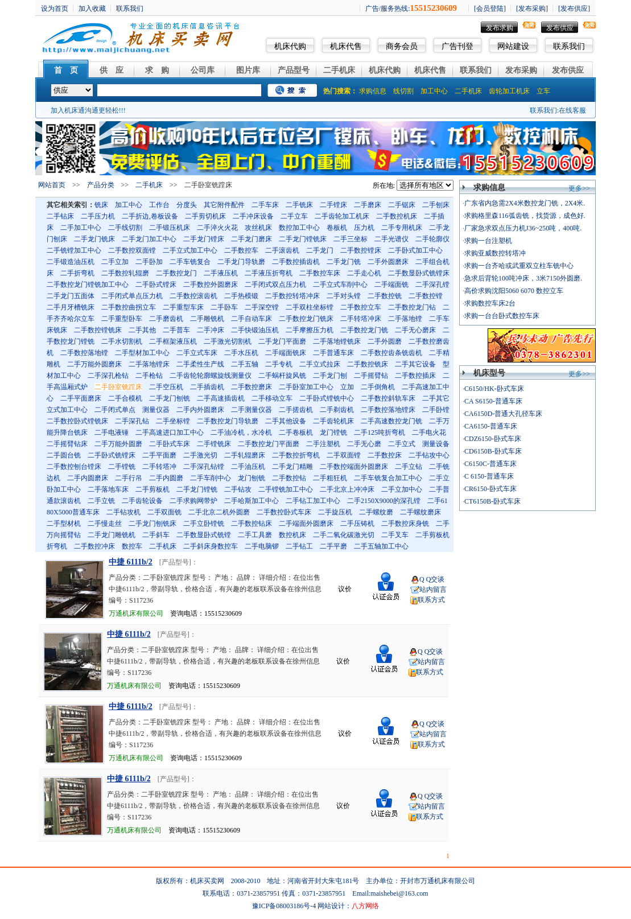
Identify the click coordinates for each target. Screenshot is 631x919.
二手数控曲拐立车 (128, 307)
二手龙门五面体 (70, 296)
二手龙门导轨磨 (241, 262)
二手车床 (265, 205)
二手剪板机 (152, 489)
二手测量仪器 (251, 410)
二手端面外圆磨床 (306, 524)
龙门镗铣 (333, 432)
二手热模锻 (241, 296)
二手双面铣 (164, 512)
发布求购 (499, 28)
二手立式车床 (196, 353)
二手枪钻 (149, 376)
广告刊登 (457, 46)
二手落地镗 (405, 319)
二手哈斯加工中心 (251, 501)
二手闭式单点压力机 (132, 296)
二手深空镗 (262, 307)
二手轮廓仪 (432, 239)
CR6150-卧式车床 (490, 489)
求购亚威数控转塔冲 (495, 253)
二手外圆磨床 (388, 262)
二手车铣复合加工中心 (388, 478)
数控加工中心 (299, 228)
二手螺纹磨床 (420, 512)
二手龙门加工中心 (149, 239)
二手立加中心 (401, 489)
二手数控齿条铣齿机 (391, 353)
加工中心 (434, 91)
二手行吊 (128, 478)
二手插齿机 (207, 387)
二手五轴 (244, 364)
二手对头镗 (344, 296)
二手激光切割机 (227, 341)
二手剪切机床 (205, 216)
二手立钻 (408, 467)
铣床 (101, 205)
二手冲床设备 (253, 216)
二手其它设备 (415, 364)
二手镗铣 (121, 467)
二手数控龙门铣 (364, 330)
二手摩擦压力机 (309, 330)
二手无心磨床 (415, 330)
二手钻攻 (237, 489)
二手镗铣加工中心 (285, 489)
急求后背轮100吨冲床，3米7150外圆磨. (523, 278)
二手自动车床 (251, 319)
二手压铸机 (357, 524)
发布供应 (560, 28)
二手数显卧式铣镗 (203, 535)
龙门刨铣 (251, 478)
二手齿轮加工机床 (342, 216)
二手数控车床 (319, 273)
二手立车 (294, 216)
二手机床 (339, 70)
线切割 (403, 91)
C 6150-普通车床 (489, 476)
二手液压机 (221, 273)
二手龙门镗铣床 (303, 239)
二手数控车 (241, 250)
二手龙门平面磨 (282, 341)
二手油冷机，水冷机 (241, 432)
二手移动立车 (271, 398)
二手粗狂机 (330, 478)
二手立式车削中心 (340, 285)
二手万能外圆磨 (118, 444)
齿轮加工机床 (509, 91)
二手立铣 (101, 501)
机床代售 (346, 46)
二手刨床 (435, 205)
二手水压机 (241, 353)
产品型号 (294, 70)
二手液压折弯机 (268, 273)
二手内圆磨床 (87, 478)
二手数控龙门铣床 (306, 319)
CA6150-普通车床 (490, 426)
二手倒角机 (378, 387)
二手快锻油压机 (255, 330)
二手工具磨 (255, 535)
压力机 (364, 228)
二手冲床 (210, 330)
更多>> (579, 188)
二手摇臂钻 (371, 376)
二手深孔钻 (132, 421)
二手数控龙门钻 (412, 307)
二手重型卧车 (121, 319)
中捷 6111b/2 (130, 562)
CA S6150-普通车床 (493, 401)
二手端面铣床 (285, 353)
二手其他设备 (285, 421)
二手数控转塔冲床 (292, 296)
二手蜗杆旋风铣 (282, 376)
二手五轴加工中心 (381, 546)
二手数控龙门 (176, 273)
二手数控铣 (385, 296)
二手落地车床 (108, 489)
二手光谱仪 (391, 239)
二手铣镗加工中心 (74, 250)
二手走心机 (364, 273)
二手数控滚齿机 (193, 296)
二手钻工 (299, 546)
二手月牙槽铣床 (70, 307)
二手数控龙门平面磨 (268, 444)
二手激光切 (200, 455)
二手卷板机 (296, 432)
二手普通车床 (333, 353)
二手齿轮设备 (142, 501)
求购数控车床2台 (489, 303)
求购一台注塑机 (488, 241)
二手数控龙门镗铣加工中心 (88, 285)
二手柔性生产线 (200, 364)
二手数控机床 (396, 216)
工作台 (159, 205)
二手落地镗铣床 (337, 341)
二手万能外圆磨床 (94, 364)
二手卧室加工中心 (306, 387)
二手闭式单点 (114, 410)
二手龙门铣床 (94, 239)
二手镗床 (333, 205)
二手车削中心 (210, 478)
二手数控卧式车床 (284, 512)
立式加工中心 (67, 410)
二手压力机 (98, 216)
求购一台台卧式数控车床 (501, 316)
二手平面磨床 (80, 398)
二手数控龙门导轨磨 (227, 421)
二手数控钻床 (251, 524)
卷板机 (337, 228)
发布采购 (521, 70)
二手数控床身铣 (405, 524)
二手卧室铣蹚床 (118, 387)
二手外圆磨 (385, 341)
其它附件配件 (224, 205)
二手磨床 (367, 205)
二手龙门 (319, 250)
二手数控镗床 (360, 250)
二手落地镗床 (149, 364)
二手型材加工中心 (142, 353)
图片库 (248, 70)
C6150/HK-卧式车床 (494, 389)
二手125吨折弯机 (379, 432)
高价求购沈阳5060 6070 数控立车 (513, 291)
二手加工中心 (80, 228)
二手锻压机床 (169, 228)
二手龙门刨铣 (169, 398)
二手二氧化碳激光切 (343, 535)
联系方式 (431, 600)
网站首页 (51, 185)
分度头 (186, 205)
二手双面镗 (344, 455)
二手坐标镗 (173, 421)
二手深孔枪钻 (108, 376)
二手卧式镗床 (155, 285)
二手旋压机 (335, 512)
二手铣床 (299, 205)
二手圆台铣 (64, 455)
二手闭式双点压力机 (275, 285)
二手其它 (435, 398)
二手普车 (176, 330)
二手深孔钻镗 (203, 467)
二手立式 (401, 444)
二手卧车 (224, 307)
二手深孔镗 (432, 285)
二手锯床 (401, 205)
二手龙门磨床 (251, 239)
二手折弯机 (77, 273)
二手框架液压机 (173, 341)
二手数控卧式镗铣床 (77, 421)
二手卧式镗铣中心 (326, 398)
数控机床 (292, 535)
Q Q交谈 (431, 579)
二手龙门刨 (330, 376)
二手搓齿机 (296, 410)
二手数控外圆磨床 (210, 285)
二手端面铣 (391, 285)
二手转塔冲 (159, 467)
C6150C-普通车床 (490, 464)
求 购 (157, 70)
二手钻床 (60, 216)
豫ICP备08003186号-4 (284, 906)
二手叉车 (395, 535)
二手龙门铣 (344, 262)
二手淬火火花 (217, 228)
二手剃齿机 (337, 410)
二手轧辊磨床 (244, 455)
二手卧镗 (435, 410)
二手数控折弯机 (296, 455)
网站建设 (513, 46)
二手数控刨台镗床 (74, 467)
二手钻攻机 (123, 512)
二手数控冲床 (94, 546)
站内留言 (433, 590)
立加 (347, 387)
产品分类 (100, 185)
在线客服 (572, 110)
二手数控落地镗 (84, 353)
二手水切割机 (121, 341)
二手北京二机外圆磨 (219, 512)
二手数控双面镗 (132, 250)
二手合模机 (125, 398)
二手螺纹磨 (376, 512)
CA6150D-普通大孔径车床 (503, 414)
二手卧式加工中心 (415, 250)
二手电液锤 (111, 432)
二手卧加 (149, 262)
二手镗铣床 (214, 444)
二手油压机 (248, 467)
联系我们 (569, 46)
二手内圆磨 (166, 478)
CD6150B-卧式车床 (493, 451)
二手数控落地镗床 (388, 410)
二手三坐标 (350, 239)
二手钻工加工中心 (313, 501)
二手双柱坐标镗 (309, 307)
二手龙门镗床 (203, 239)
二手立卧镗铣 (203, 524)
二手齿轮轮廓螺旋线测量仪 (210, 376)
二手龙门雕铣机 (111, 535)
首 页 (66, 70)
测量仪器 (156, 410)
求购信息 (372, 91)
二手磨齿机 (166, 319)
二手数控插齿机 (296, 262)
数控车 (132, 546)
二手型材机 (64, 524)
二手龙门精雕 (292, 467)
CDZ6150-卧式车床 (492, 439)
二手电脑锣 (262, 546)
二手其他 (142, 330)
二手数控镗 (426, 296)
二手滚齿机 (282, 250)
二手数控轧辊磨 (125, 273)
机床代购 (290, 46)
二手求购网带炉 (193, 501)
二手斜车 (156, 535)
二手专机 (278, 364)
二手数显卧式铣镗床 (418, 273)
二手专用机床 (401, 228)
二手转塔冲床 (360, 319)
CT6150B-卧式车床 (492, 501)
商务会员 (402, 46)
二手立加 (115, 262)
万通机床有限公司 (136, 613)
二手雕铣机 (207, 319)
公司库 (203, 70)
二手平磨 (333, 546)
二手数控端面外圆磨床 (354, 467)
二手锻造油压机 (70, 262)
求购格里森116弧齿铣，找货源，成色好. (524, 216)
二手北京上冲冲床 (347, 489)
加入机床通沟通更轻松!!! (88, 110)
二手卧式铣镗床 (111, 455)
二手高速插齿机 (221, 398)
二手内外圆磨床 (200, 410)
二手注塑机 (323, 444)
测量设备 (435, 444)
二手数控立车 (360, 307)
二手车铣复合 (190, 262)
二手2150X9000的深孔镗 (383, 501)
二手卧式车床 (169, 444)
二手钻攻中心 (429, 455)
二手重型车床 (183, 307)
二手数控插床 (415, 376)
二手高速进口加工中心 (169, 432)
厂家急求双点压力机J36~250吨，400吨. (522, 228)
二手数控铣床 (367, 364)
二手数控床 (385, 455)
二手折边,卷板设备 (150, 216)
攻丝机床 (258, 228)
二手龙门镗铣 (196, 489)
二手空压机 (166, 387)
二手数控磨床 (251, 387)
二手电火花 (429, 432)
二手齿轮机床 (333, 421)
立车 (543, 91)
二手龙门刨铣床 (152, 524)
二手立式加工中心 (190, 250)
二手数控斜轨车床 (388, 398)
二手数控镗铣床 (98, 330)
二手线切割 (125, 228)
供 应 (111, 70)
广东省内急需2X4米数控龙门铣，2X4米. (524, 203)
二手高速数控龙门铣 (391, 421)
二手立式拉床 (319, 364)
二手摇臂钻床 (67, 444)
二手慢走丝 (105, 524)
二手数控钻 (289, 478)
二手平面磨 (159, 455)
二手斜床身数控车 (210, 546)
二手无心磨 (364, 444)
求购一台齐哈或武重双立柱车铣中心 (519, 266)
